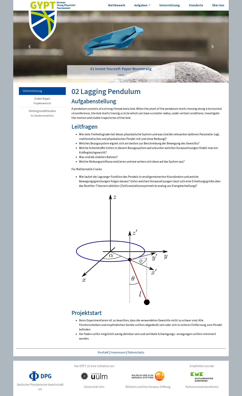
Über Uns (218, 5)
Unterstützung (169, 5)
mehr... (121, 75)
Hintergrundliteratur (42, 113)
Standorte (196, 5)
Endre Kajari (42, 101)
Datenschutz (136, 352)
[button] (29, 47)
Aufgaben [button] (141, 5)
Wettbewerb (116, 5)
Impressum (118, 352)
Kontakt (103, 352)
